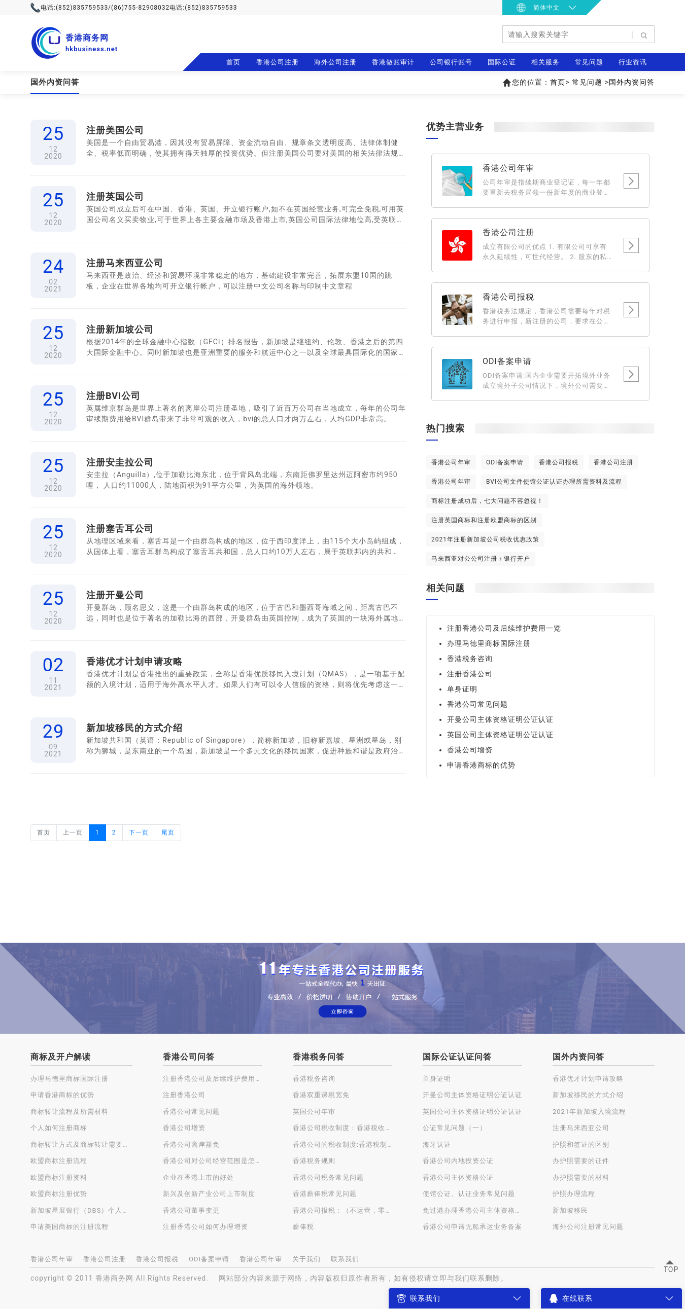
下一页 (139, 832)
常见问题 (589, 62)
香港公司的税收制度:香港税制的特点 (342, 1144)
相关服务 (545, 62)
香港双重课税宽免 (321, 1095)
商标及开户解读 (60, 1057)
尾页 (168, 832)
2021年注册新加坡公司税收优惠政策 (485, 539)
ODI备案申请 (505, 462)
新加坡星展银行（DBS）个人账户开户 (81, 1210)
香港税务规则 (314, 1161)
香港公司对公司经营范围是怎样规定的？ (212, 1161)
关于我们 (306, 1259)
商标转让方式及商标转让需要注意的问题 (81, 1144)
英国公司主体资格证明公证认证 (500, 735)
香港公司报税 (558, 462)
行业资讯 (633, 62)
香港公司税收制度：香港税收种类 (342, 1128)
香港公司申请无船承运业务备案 (472, 1226)
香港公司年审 (451, 462)
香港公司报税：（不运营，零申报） (342, 1210)
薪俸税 (303, 1226)
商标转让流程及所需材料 (69, 1111)
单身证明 (462, 689)
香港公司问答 (189, 1057)
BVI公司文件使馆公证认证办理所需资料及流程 (554, 481)
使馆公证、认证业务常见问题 (469, 1193)
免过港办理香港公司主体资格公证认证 (472, 1210)
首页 (233, 62)
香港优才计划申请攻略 (588, 1078)
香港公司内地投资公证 (458, 1161)
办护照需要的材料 (581, 1177)
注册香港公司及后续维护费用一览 (504, 628)
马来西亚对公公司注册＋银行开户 (480, 558)
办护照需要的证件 (581, 1161)
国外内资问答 (632, 82)
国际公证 (502, 62)
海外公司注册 (335, 62)
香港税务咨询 (470, 658)
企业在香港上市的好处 (198, 1177)
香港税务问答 (319, 1057)
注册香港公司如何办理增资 (205, 1226)
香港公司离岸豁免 (191, 1144)
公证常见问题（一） (455, 1128)
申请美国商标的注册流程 (69, 1226)
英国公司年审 (314, 1111)
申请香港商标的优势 (481, 765)
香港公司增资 (470, 750)
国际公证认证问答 (457, 1057)
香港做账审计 (393, 62)
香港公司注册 (277, 62)
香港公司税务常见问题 (328, 1177)
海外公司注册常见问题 (588, 1226)
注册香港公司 (470, 674)
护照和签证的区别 (581, 1144)
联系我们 (345, 1259)
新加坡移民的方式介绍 (588, 1095)
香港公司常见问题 (477, 704)
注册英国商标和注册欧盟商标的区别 (484, 520)
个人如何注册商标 (58, 1128)
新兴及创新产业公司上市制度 (209, 1193)
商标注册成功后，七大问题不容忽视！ (487, 500)
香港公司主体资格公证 (458, 1177)
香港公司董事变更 (191, 1210)
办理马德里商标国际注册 (489, 643)
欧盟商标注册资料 (58, 1177)
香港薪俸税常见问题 (325, 1193)
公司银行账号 (451, 62)
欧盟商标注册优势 (58, 1193)
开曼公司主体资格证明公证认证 (500, 719)
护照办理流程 (574, 1193)
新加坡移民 (570, 1210)
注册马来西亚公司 (581, 1128)
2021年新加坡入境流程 (589, 1111)
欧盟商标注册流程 (58, 1161)
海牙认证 (437, 1144)
